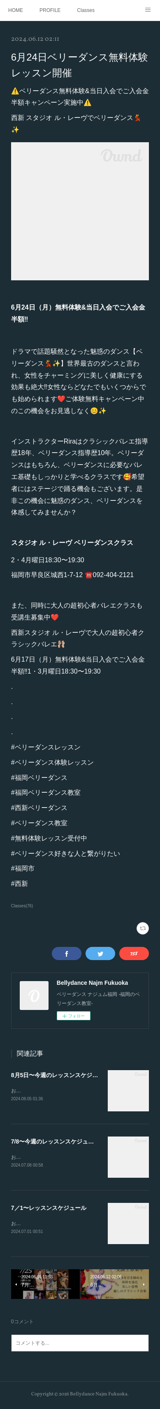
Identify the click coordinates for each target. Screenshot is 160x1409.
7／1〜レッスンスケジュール (49, 1208)
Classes (86, 10)
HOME (15, 10)
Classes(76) (22, 906)
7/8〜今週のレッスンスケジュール (55, 1142)
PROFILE (49, 10)
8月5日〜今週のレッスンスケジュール (60, 1075)
